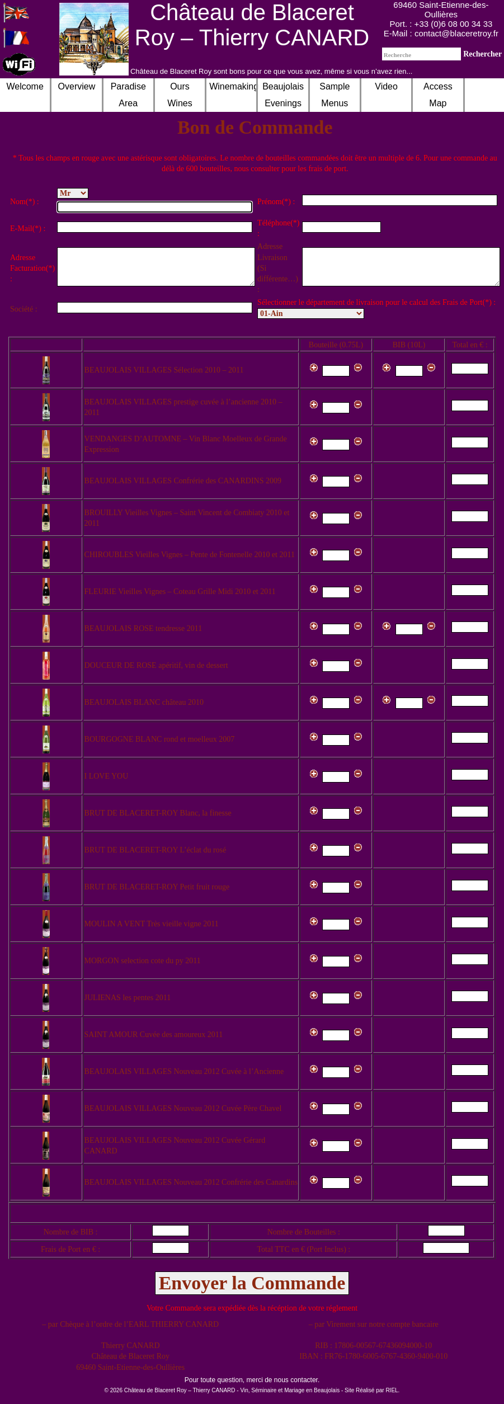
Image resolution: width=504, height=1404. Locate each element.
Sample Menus (334, 95)
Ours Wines (179, 95)
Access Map (438, 95)
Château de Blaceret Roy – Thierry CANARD (252, 25)
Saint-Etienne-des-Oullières (453, 9)
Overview (77, 86)
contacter (304, 1380)
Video (386, 86)
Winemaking (232, 86)
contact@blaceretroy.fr (456, 33)
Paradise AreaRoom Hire (128, 103)
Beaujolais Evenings (283, 95)
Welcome (24, 86)
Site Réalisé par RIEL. (372, 1390)
